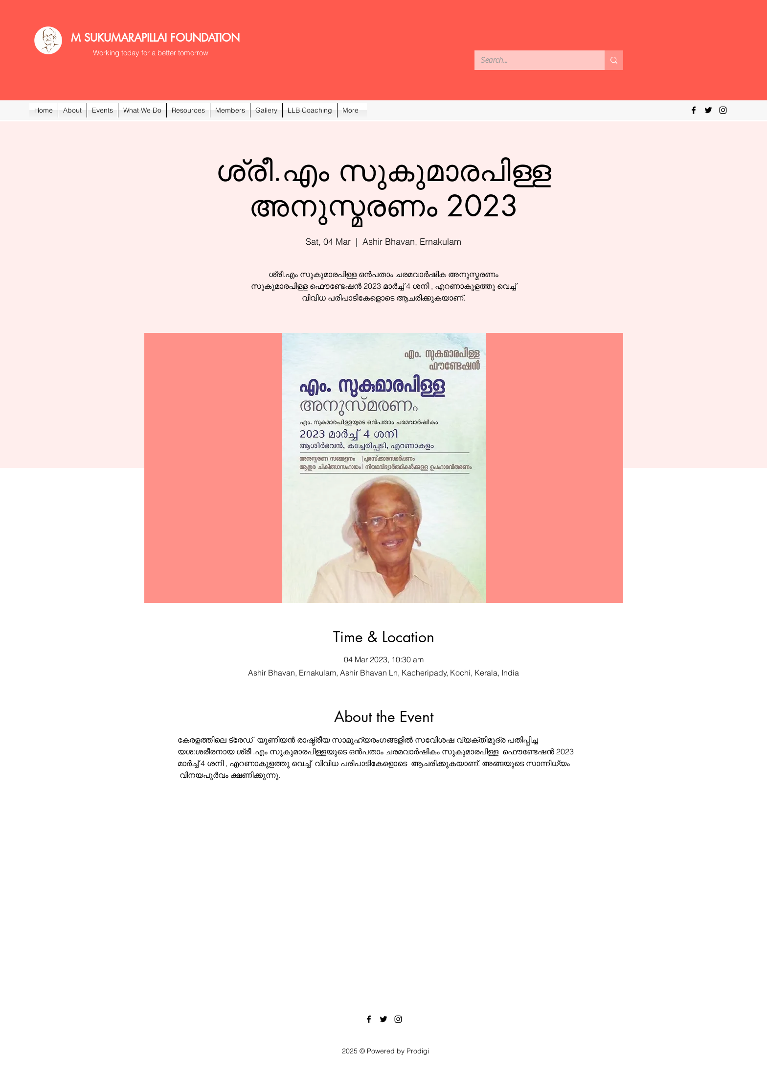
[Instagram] (723, 110)
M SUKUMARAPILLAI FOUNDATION (155, 38)
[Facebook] (694, 110)
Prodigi (417, 1051)
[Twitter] (708, 110)
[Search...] (532, 60)
